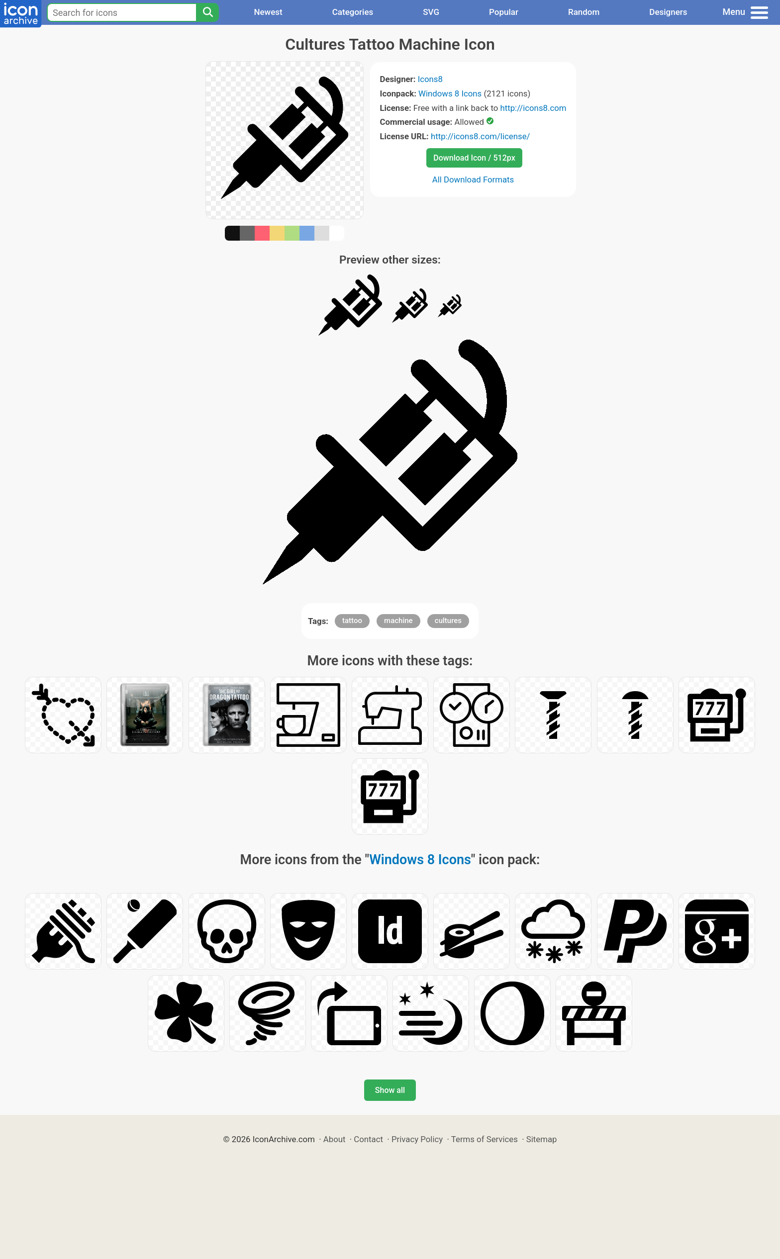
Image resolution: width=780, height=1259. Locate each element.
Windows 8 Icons (450, 93)
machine (398, 620)
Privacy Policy (417, 1139)
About (334, 1139)
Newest (268, 12)
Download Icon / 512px (474, 158)
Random (583, 12)
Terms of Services (484, 1139)
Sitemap (541, 1139)
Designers (668, 12)
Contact (368, 1139)
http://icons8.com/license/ (480, 136)
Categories (353, 12)
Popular (503, 12)
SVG (431, 12)
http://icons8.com (533, 108)
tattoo (352, 620)
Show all (390, 1090)
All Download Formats (473, 179)
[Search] (207, 12)
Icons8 (430, 79)
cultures (448, 620)
